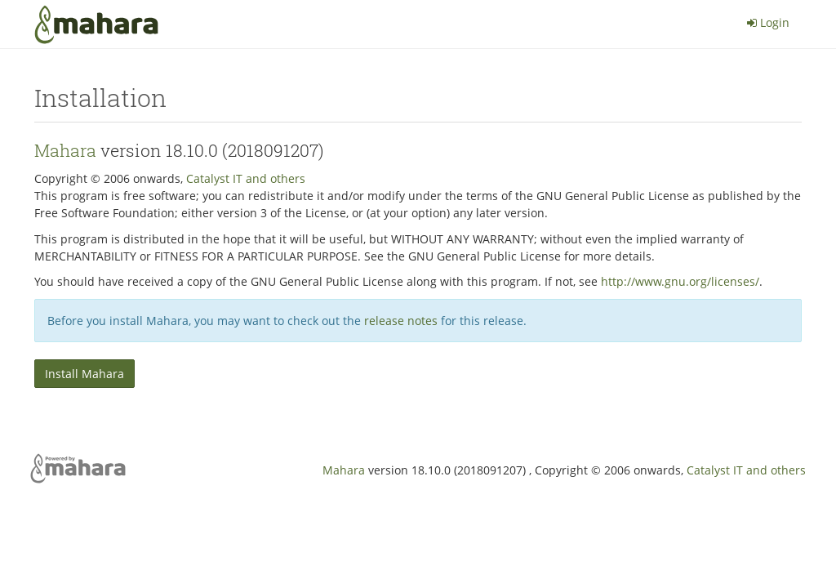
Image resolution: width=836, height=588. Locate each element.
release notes (401, 320)
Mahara (65, 150)
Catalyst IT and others (245, 178)
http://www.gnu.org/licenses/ (680, 281)
